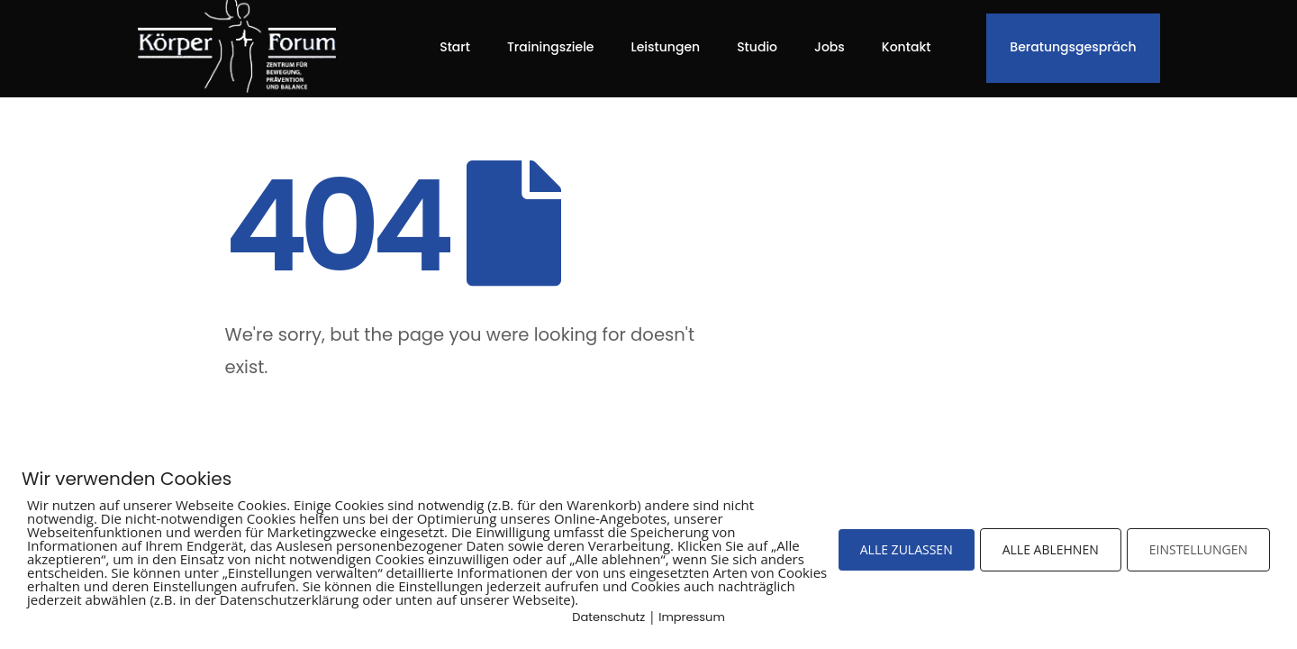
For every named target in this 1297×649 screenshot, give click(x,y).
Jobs (829, 47)
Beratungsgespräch (1073, 47)
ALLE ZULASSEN (906, 549)
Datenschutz (608, 617)
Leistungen (666, 47)
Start (455, 47)
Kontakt (906, 47)
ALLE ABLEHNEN (1050, 549)
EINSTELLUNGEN (1198, 549)
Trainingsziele (550, 47)
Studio (757, 47)
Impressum (691, 617)
